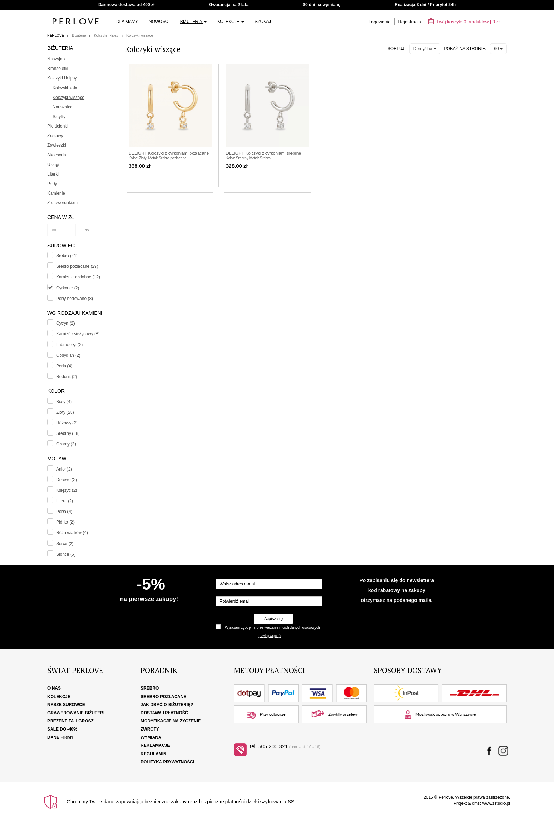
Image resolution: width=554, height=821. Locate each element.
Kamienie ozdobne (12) (78, 276)
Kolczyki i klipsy (106, 35)
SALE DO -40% (62, 729)
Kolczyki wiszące (139, 35)
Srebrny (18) (68, 433)
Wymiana (151, 737)
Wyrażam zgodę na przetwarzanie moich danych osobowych (272, 628)
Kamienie (56, 193)
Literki (53, 174)
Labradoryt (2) (69, 344)
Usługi (53, 164)
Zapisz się (273, 618)
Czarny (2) (66, 444)
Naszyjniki (56, 59)
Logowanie (380, 21)
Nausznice (62, 107)
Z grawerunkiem (62, 202)
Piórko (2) (65, 522)
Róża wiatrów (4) (72, 532)
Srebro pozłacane (163, 696)
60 (498, 48)
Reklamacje (155, 745)
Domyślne (424, 48)
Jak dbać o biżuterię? (167, 704)
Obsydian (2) (68, 355)
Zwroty (150, 729)
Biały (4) (64, 401)
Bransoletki (57, 68)
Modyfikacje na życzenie (171, 721)
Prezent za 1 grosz (70, 721)
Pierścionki (57, 126)
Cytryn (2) (65, 323)
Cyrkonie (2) (67, 287)
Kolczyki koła (65, 87)
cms (476, 803)
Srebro (150, 688)
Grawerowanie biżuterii (76, 712)
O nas (54, 688)
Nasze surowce (66, 704)
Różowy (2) (67, 422)
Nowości (159, 21)
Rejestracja (409, 21)
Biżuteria (193, 21)
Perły (52, 183)
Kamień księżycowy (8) (78, 333)
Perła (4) (64, 366)
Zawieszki (56, 145)
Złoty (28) (65, 412)
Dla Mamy (127, 21)
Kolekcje (230, 21)
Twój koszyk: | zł (464, 21)
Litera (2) (64, 500)
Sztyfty (59, 116)
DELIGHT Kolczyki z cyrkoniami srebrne (263, 153)
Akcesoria (56, 155)
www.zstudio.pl (496, 803)
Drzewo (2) (66, 479)
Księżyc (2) (66, 490)
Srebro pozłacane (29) (77, 266)
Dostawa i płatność (164, 712)
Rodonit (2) (66, 376)
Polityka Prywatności (167, 762)
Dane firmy (60, 737)
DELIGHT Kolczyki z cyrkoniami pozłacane (169, 153)
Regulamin (153, 753)
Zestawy (55, 135)
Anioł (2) (64, 469)
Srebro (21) (67, 255)
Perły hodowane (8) (74, 298)
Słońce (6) (66, 554)
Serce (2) (64, 543)
